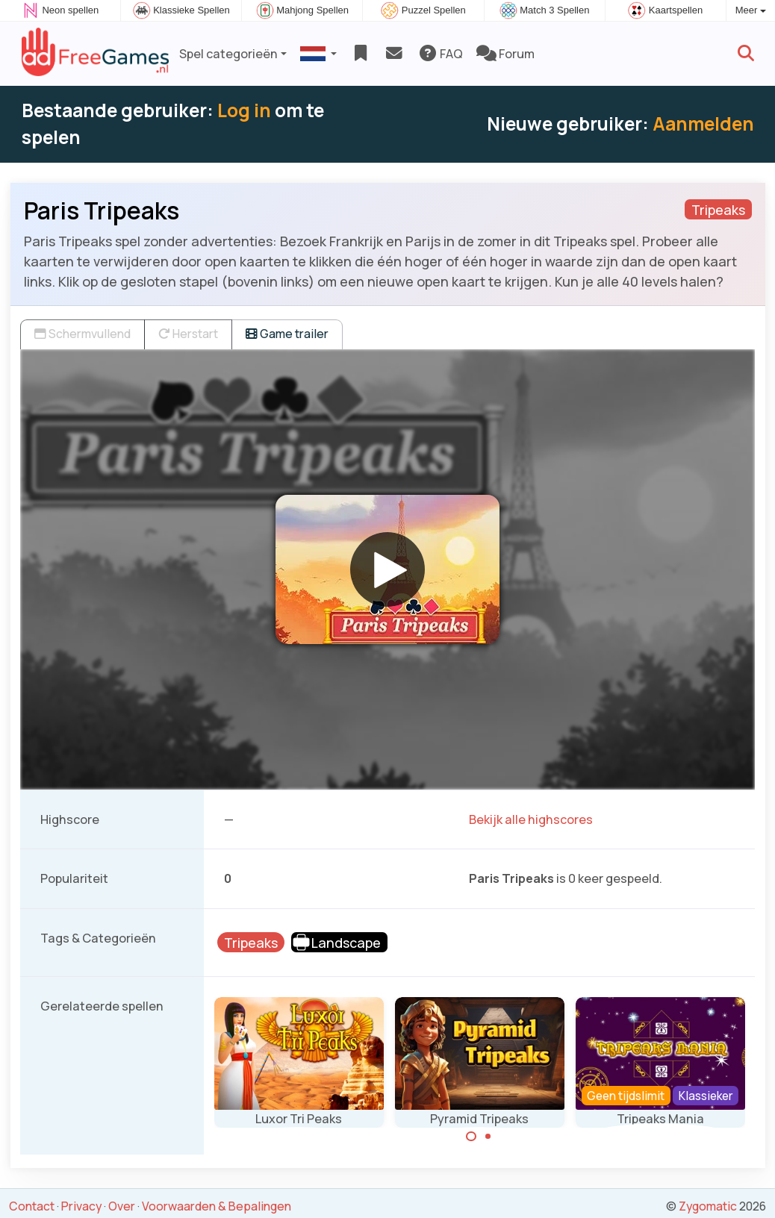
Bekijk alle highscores (531, 819)
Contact (32, 1206)
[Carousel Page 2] (488, 1136)
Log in (244, 110)
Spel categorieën (228, 54)
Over (121, 1206)
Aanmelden (703, 123)
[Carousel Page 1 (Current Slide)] (471, 1136)
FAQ (440, 54)
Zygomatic (708, 1206)
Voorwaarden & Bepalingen (216, 1206)
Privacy (81, 1206)
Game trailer (287, 333)
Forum (505, 54)
